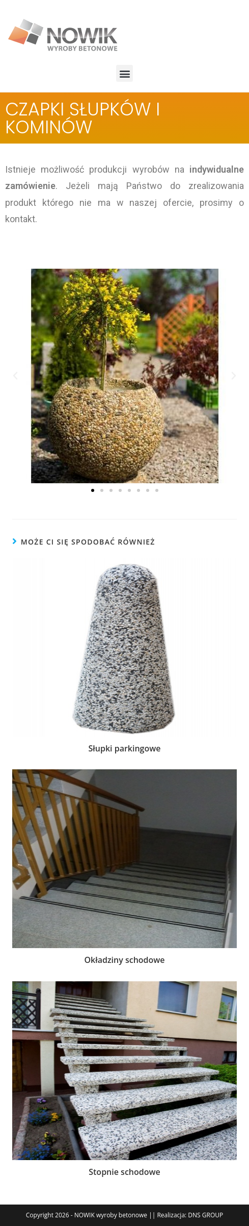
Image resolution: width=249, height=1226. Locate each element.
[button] (124, 73)
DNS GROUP (205, 1215)
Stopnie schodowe (124, 1171)
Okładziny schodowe (124, 959)
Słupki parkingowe (125, 748)
